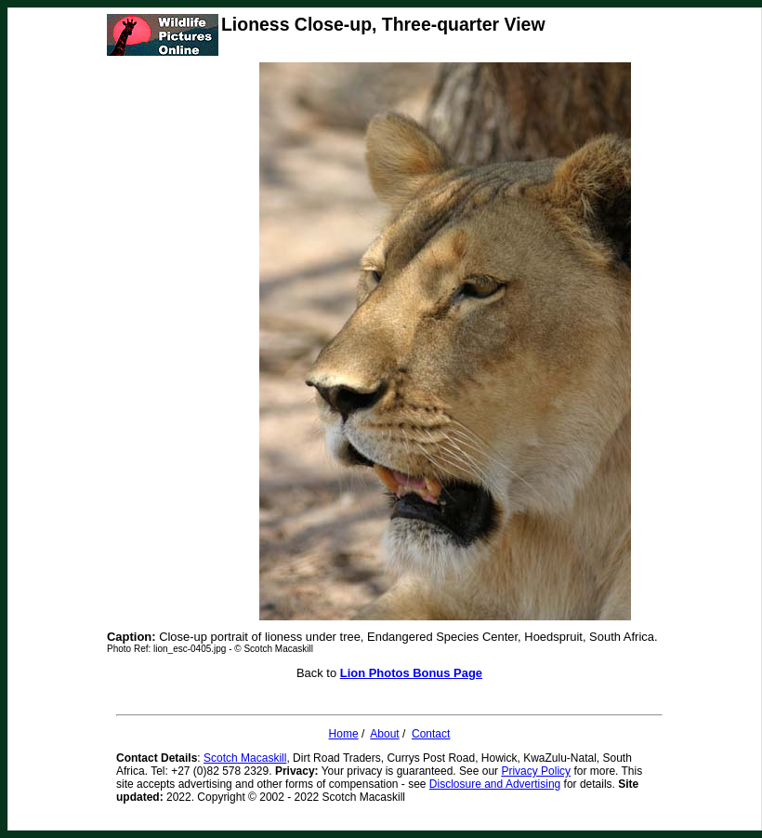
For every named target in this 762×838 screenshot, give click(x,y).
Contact (431, 733)
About (384, 733)
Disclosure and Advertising (494, 784)
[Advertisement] (181, 341)
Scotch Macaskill (245, 758)
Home (344, 733)
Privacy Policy (536, 771)
